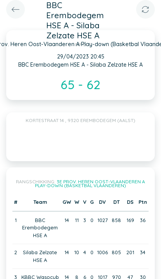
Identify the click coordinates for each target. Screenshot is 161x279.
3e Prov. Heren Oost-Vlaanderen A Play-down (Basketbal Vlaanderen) (90, 183)
